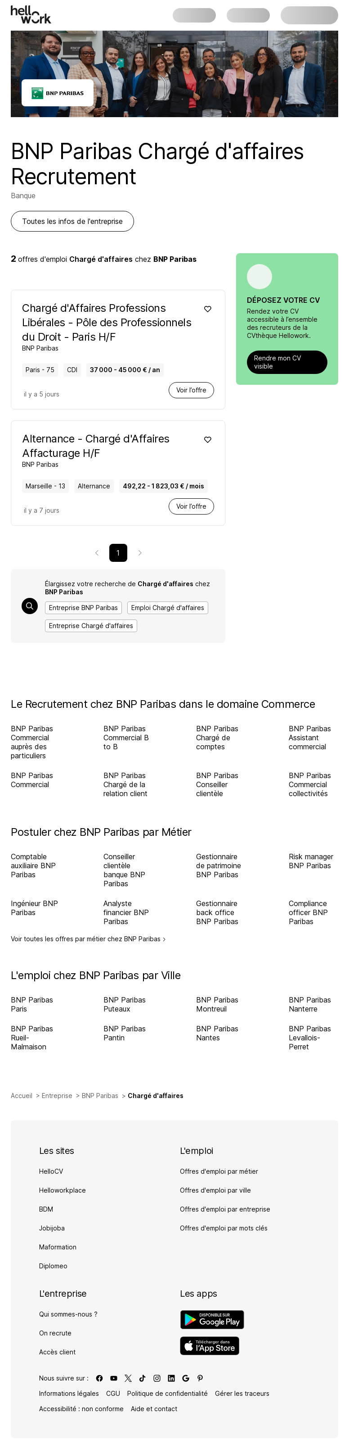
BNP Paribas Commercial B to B (126, 737)
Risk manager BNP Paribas (311, 861)
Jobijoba (52, 1228)
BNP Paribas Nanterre (310, 1004)
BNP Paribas (100, 1095)
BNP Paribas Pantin (124, 1033)
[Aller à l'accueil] (31, 14)
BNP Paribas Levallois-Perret (310, 1037)
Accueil (21, 1095)
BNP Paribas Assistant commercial (310, 737)
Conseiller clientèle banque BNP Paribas (124, 870)
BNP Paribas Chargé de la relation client (125, 784)
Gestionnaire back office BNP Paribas (217, 912)
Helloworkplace (62, 1190)
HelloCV (51, 1171)
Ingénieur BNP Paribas (34, 908)
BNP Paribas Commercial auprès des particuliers (32, 742)
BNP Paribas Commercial (32, 780)
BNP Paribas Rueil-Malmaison (32, 1037)
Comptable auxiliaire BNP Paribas (33, 865)
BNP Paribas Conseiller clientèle (217, 784)
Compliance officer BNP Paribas (308, 912)
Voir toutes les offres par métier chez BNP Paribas (88, 939)
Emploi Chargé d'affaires (167, 607)
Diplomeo (53, 1266)
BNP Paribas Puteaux (124, 1004)
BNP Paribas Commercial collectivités (310, 784)
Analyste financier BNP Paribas (126, 912)
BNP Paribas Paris (32, 1004)
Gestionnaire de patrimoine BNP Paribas (218, 865)
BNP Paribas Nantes (217, 1033)
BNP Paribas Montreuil (217, 1004)
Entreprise (57, 1095)
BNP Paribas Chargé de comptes (217, 737)
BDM (46, 1209)
